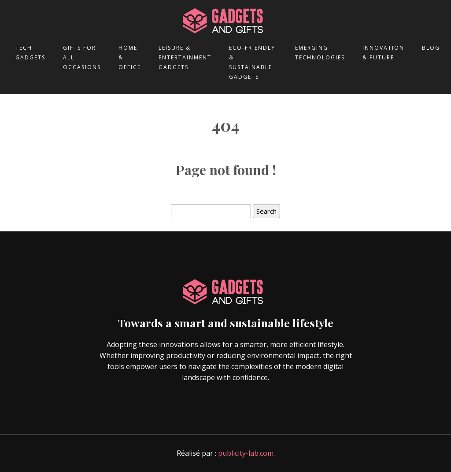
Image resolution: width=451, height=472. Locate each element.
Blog (431, 47)
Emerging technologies (320, 52)
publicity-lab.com (246, 453)
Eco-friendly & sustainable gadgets (252, 62)
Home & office (129, 57)
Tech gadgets (30, 52)
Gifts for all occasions (82, 57)
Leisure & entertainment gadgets (185, 57)
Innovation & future (383, 52)
